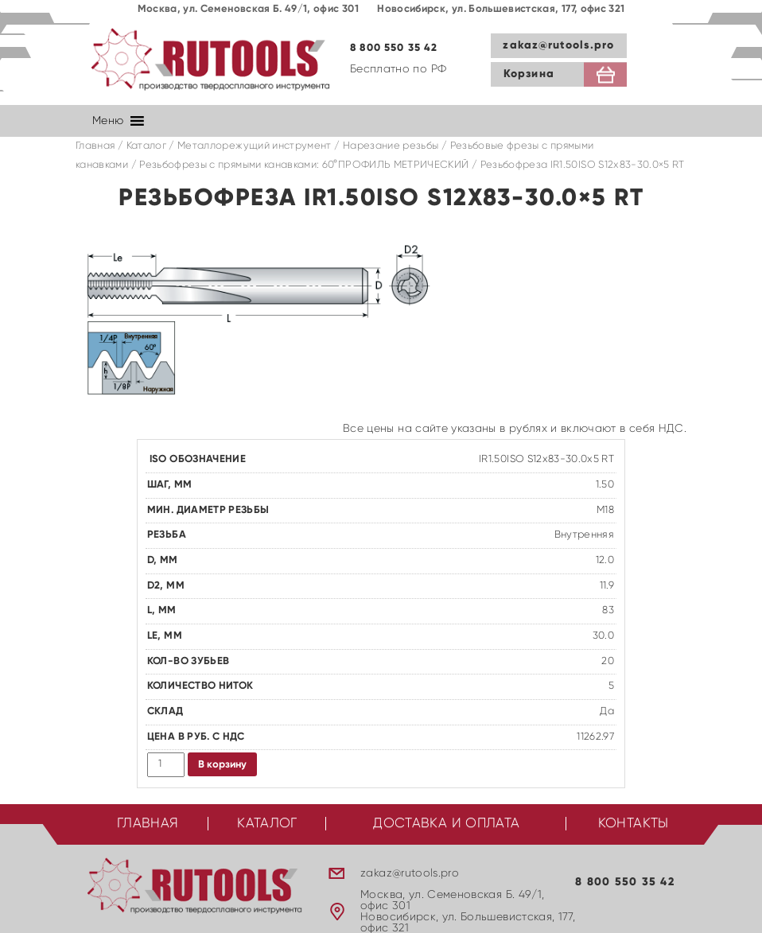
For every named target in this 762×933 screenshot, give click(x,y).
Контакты (633, 823)
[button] (107, 121)
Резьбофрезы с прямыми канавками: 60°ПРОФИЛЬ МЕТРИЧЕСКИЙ (303, 165)
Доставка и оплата (446, 823)
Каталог (146, 146)
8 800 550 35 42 (394, 48)
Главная (95, 146)
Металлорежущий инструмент (254, 146)
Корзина (528, 74)
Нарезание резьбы (391, 146)
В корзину (222, 765)
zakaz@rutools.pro (558, 45)
